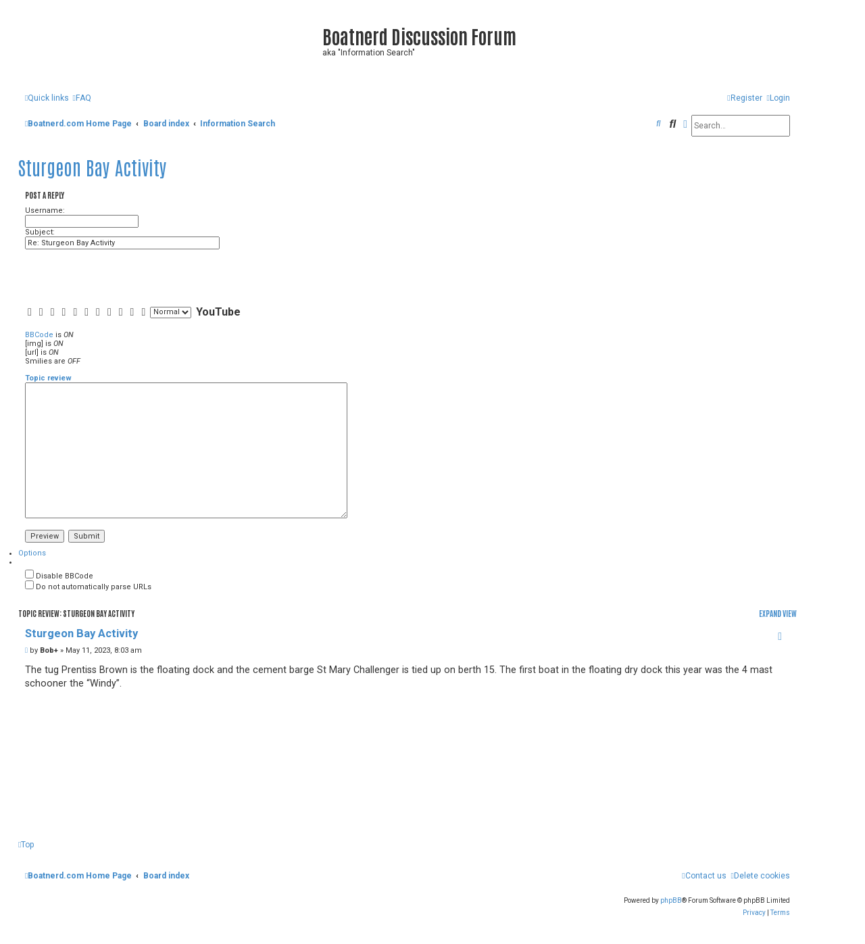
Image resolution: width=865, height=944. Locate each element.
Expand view (778, 613)
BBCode (39, 334)
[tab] (32, 553)
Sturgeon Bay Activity (92, 167)
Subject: (40, 232)
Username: (45, 210)
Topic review (48, 378)
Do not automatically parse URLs (88, 586)
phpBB (671, 900)
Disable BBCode (59, 576)
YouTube (218, 311)
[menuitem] (81, 98)
